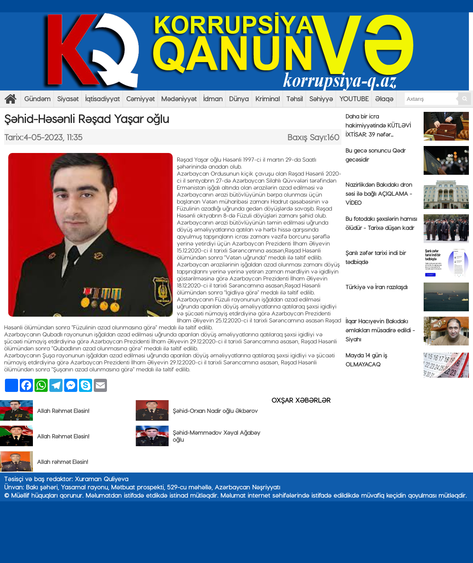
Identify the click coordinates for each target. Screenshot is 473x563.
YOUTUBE (354, 98)
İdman (213, 98)
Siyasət (68, 98)
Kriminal (267, 98)
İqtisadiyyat (102, 98)
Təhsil (294, 98)
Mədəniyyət (179, 98)
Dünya (239, 98)
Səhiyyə (321, 98)
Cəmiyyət (140, 98)
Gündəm (37, 98)
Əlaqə (384, 98)
